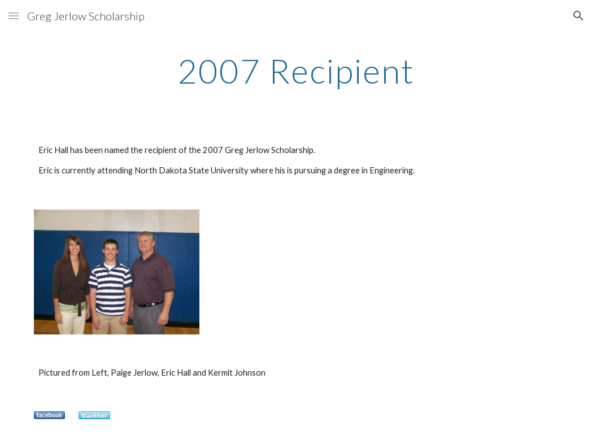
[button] (13, 15)
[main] (296, 70)
